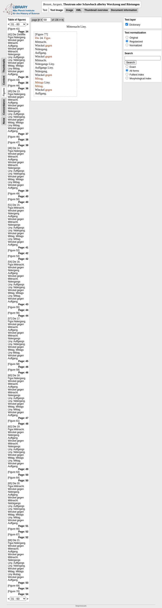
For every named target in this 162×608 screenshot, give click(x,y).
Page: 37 (23, 134)
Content (3, 80)
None (3, 121)
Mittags (39, 82)
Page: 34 (23, 31)
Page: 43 (23, 304)
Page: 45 (23, 361)
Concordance (3, 107)
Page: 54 (23, 588)
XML (78, 10)
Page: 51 (23, 526)
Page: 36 (23, 82)
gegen (48, 45)
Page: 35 (23, 77)
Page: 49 (23, 469)
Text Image (56, 10)
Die (37, 38)
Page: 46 (23, 366)
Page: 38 (23, 139)
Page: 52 (23, 531)
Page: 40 (23, 196)
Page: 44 (23, 310)
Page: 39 (23, 190)
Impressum (81, 606)
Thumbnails (3, 65)
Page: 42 (23, 253)
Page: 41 (23, 247)
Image (69, 10)
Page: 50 (23, 474)
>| (62, 19)
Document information (124, 10)
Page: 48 (23, 423)
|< (39, 19)
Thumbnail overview (96, 10)
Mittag (38, 78)
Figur (47, 38)
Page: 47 (23, 418)
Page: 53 (23, 582)
